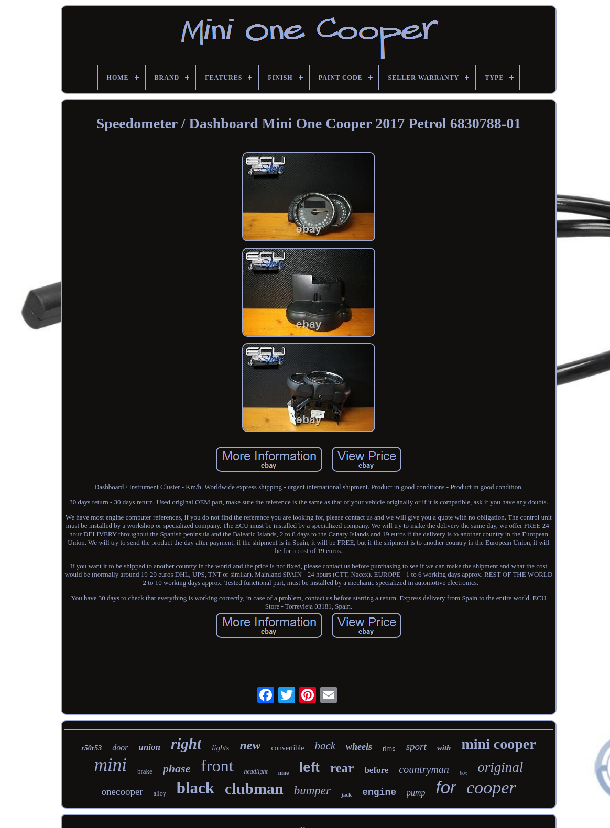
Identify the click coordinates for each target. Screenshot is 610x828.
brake (144, 771)
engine (379, 792)
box (463, 773)
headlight (256, 771)
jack (346, 794)
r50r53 (91, 748)
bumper (312, 790)
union (149, 747)
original (500, 767)
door (120, 747)
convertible (287, 748)
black (195, 788)
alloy (160, 793)
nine (283, 772)
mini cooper (498, 744)
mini (110, 765)
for (446, 787)
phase (177, 768)
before (376, 770)
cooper (491, 787)
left (309, 767)
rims (389, 749)
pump (416, 792)
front (217, 765)
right (186, 743)
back (324, 745)
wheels (359, 747)
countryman (424, 769)
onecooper (122, 791)
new (249, 745)
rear (342, 768)
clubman (254, 788)
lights (220, 748)
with (444, 748)
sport (416, 746)
